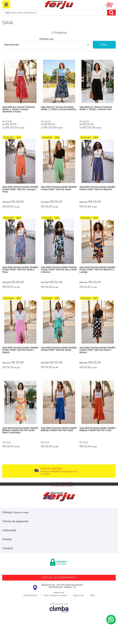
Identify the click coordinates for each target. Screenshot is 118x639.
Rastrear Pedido (21, 521)
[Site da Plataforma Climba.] (59, 616)
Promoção (8, 140)
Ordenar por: (46, 39)
